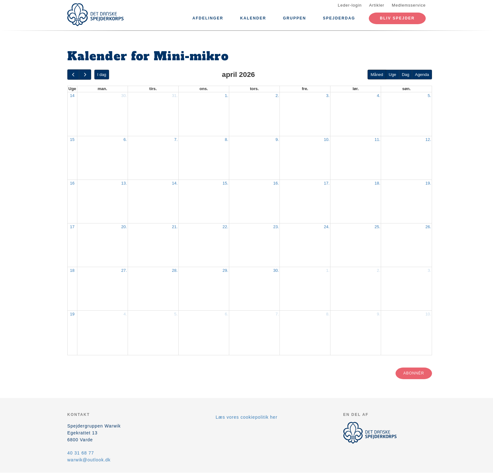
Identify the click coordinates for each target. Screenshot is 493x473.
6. (125, 139)
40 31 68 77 (80, 452)
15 (72, 139)
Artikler (376, 5)
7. (176, 139)
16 (72, 183)
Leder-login (350, 5)
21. (175, 226)
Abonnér (413, 373)
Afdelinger (207, 18)
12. (428, 139)
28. (175, 270)
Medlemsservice (409, 5)
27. (124, 270)
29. (225, 270)
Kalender (253, 18)
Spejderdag (339, 18)
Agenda (422, 74)
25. (377, 226)
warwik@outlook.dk (89, 459)
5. (429, 95)
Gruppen (294, 18)
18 (72, 270)
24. (327, 226)
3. (328, 95)
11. (377, 139)
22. (225, 226)
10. (327, 139)
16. (276, 183)
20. (124, 226)
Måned (377, 74)
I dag (101, 74)
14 (72, 95)
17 (72, 226)
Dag (405, 74)
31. (175, 95)
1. (226, 95)
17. (327, 183)
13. (124, 183)
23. (276, 226)
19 (72, 314)
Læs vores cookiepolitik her (247, 417)
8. (226, 139)
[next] (85, 74)
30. (124, 95)
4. (378, 95)
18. (377, 183)
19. (428, 183)
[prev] (73, 74)
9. (277, 139)
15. (225, 183)
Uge (392, 74)
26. (428, 226)
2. (277, 95)
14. (175, 183)
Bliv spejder (397, 18)
